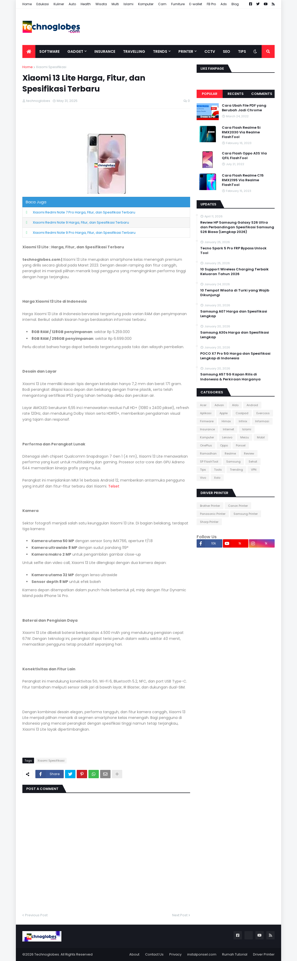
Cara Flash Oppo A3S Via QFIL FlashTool (244, 155)
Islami (128, 4)
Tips (203, 469)
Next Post (180, 915)
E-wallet (195, 4)
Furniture (178, 4)
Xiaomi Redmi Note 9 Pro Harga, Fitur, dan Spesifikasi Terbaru (84, 232)
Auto (72, 4)
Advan (219, 405)
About (134, 954)
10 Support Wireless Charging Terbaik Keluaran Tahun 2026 (234, 271)
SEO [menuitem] (226, 51)
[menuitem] (28, 51)
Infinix (243, 421)
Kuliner (59, 4)
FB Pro (211, 4)
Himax (226, 421)
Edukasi (42, 4)
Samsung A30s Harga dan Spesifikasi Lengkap (234, 335)
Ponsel (241, 445)
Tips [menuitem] (242, 51)
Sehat (253, 461)
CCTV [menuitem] (209, 51)
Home (27, 4)
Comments (261, 93)
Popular (209, 93)
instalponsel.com (201, 954)
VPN (253, 469)
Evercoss (263, 413)
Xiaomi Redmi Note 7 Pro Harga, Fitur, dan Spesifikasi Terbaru (84, 212)
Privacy (175, 954)
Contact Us (154, 954)
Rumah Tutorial (234, 954)
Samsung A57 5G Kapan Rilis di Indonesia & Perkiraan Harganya (230, 376)
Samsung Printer (246, 514)
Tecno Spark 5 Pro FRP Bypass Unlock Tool (233, 250)
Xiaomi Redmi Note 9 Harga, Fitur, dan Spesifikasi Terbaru (81, 222)
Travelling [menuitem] (134, 51)
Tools (218, 469)
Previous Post (36, 915)
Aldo (235, 405)
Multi (115, 4)
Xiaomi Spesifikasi (51, 66)
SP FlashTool (209, 461)
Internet (228, 429)
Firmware (207, 421)
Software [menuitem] (49, 51)
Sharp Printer (209, 522)
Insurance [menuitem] (104, 51)
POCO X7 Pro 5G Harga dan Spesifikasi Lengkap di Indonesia (235, 356)
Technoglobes (46, 954)
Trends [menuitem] (160, 51)
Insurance (207, 429)
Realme (230, 453)
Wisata (101, 4)
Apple (223, 413)
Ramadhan (208, 453)
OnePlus (206, 445)
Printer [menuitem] (185, 51)
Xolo (217, 478)
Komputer (145, 4)
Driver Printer (264, 954)
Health (86, 4)
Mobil (261, 437)
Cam (162, 4)
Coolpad (242, 413)
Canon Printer (238, 506)
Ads (224, 4)
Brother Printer (210, 506)
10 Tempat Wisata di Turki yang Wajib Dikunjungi (234, 292)
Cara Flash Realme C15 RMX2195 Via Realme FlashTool (243, 180)
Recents (236, 93)
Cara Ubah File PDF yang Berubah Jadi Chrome (244, 108)
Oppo (224, 445)
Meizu (244, 437)
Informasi (262, 421)
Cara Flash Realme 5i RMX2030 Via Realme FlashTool (241, 132)
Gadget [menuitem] (75, 51)
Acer (203, 405)
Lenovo (227, 437)
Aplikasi (205, 413)
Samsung (233, 461)
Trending (236, 469)
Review (249, 453)
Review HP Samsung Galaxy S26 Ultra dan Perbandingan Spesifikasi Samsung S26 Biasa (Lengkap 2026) (237, 227)
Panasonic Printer (212, 514)
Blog (235, 4)
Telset (113, 486)
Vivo (203, 478)
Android (252, 405)
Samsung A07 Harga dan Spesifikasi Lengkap (233, 314)
